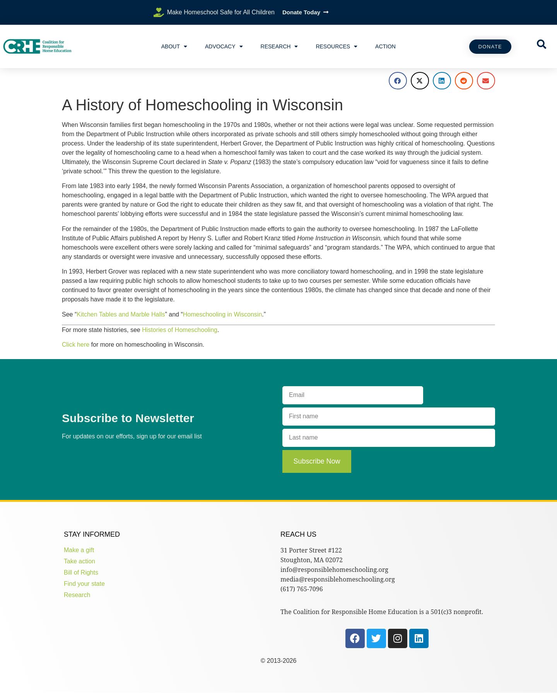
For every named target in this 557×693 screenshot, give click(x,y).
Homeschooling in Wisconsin (222, 314)
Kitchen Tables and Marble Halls (121, 314)
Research (279, 46)
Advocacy (224, 46)
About (174, 46)
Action (385, 46)
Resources (336, 46)
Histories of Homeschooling (179, 330)
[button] (398, 80)
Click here (75, 344)
